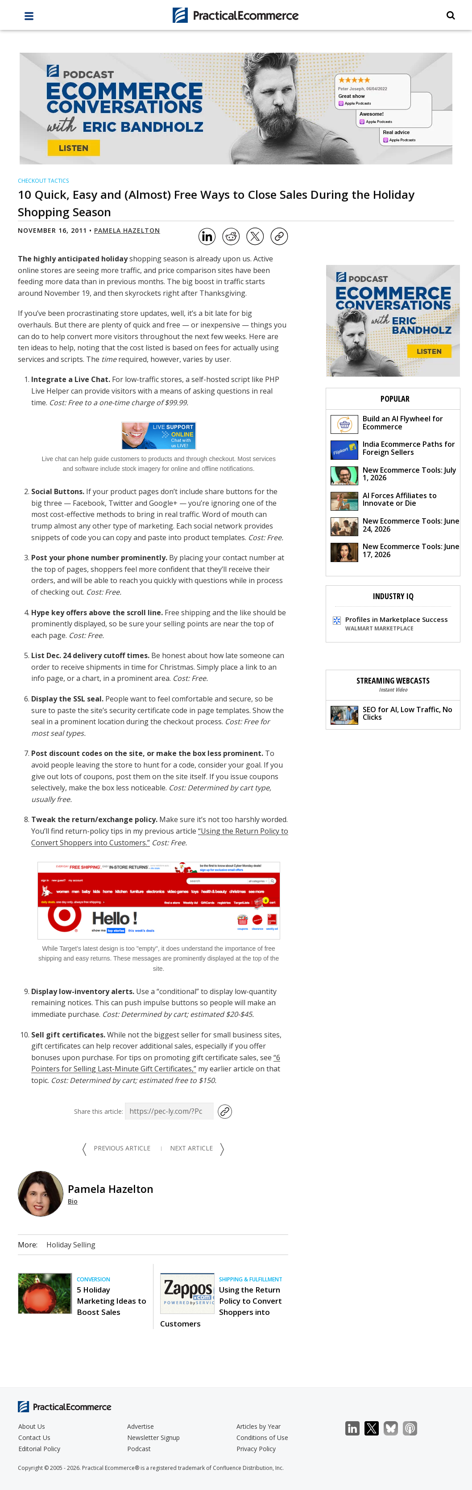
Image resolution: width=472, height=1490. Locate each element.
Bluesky (395, 1428)
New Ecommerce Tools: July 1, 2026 (393, 475)
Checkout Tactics (43, 181)
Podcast (139, 1448)
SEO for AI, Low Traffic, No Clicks (391, 715)
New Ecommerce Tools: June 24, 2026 (395, 526)
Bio (73, 1201)
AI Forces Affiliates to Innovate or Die (384, 501)
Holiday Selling (70, 1245)
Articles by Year (258, 1426)
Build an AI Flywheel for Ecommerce (387, 424)
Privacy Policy (256, 1448)
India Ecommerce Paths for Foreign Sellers (393, 449)
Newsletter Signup (153, 1437)
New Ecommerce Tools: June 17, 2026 (395, 551)
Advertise (140, 1426)
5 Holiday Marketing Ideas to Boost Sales (111, 1300)
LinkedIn (357, 1428)
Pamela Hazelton (127, 230)
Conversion (93, 1279)
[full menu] (29, 18)
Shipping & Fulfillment (250, 1279)
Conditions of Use (262, 1437)
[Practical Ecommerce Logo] (236, 15)
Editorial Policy (39, 1448)
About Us (31, 1426)
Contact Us (34, 1437)
